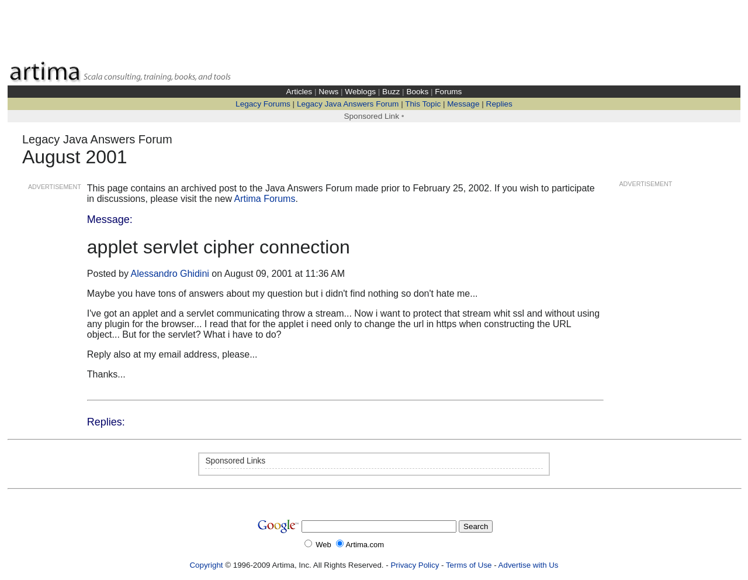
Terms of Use (469, 565)
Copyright (206, 565)
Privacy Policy (414, 565)
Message (463, 103)
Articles (299, 91)
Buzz (391, 91)
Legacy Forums (263, 103)
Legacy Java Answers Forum (348, 103)
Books (417, 91)
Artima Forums (265, 199)
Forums (448, 91)
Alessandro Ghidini (170, 274)
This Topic (423, 103)
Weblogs (360, 91)
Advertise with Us (528, 565)
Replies (499, 103)
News (328, 91)
